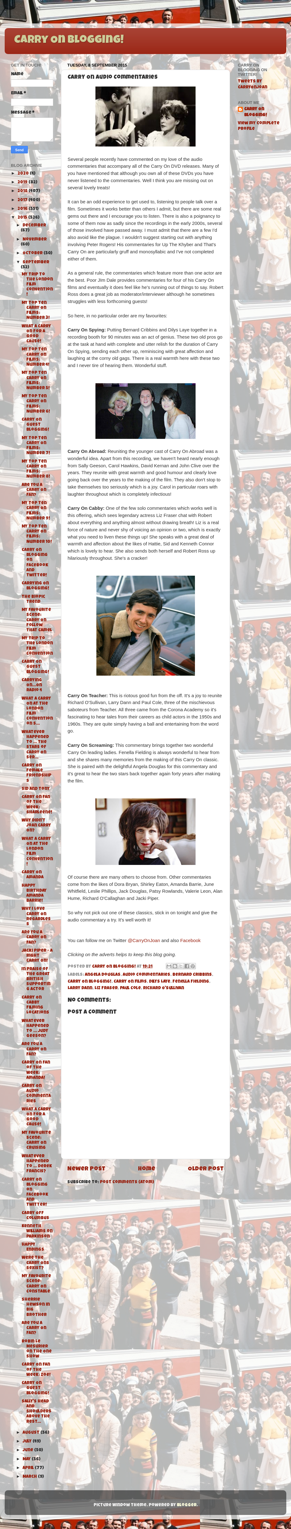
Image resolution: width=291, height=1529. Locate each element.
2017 (23, 200)
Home (146, 1169)
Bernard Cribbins (192, 975)
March (30, 1477)
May (27, 1459)
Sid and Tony (36, 789)
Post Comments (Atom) (127, 1182)
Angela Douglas (102, 975)
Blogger (187, 1505)
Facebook (190, 940)
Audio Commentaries (146, 975)
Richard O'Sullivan (163, 988)
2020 (24, 174)
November (35, 240)
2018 (23, 191)
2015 (23, 218)
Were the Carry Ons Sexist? (35, 1263)
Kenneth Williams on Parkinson (37, 1231)
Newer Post (86, 1169)
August (31, 1433)
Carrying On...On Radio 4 (32, 685)
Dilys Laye (159, 982)
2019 (23, 183)
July (28, 1442)
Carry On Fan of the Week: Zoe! (36, 1370)
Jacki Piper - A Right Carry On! (37, 956)
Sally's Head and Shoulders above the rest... (36, 1412)
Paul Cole (130, 988)
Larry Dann (80, 988)
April (29, 1468)
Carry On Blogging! (69, 40)
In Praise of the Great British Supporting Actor (36, 979)
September (36, 263)
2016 (23, 209)
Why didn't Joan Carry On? (36, 826)
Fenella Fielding (190, 982)
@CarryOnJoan (144, 940)
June (28, 1450)
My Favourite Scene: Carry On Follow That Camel (37, 620)
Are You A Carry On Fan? (34, 490)
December (34, 226)
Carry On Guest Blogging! (35, 425)
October (33, 253)
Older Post (206, 1169)
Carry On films (130, 982)
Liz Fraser (106, 988)
